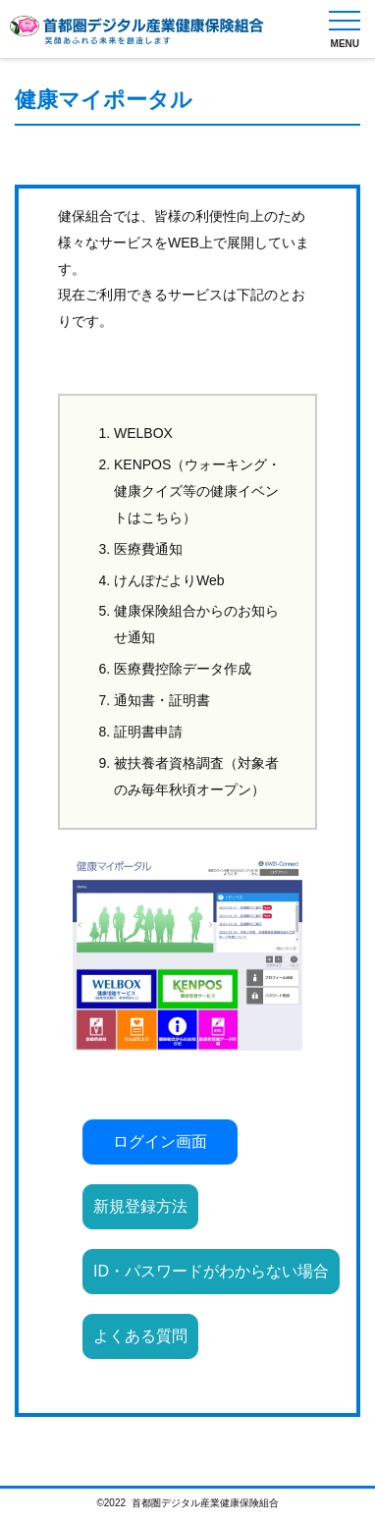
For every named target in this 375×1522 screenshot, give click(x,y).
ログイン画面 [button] (160, 1141)
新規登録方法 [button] (140, 1206)
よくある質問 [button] (140, 1336)
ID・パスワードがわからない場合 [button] (211, 1271)
